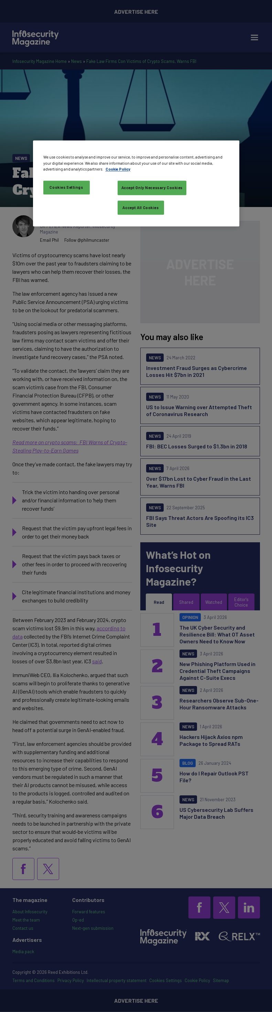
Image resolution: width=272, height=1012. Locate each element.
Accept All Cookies (140, 207)
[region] (136, 184)
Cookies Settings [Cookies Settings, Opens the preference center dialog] (66, 187)
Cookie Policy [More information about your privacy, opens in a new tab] (118, 169)
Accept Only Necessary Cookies (152, 187)
